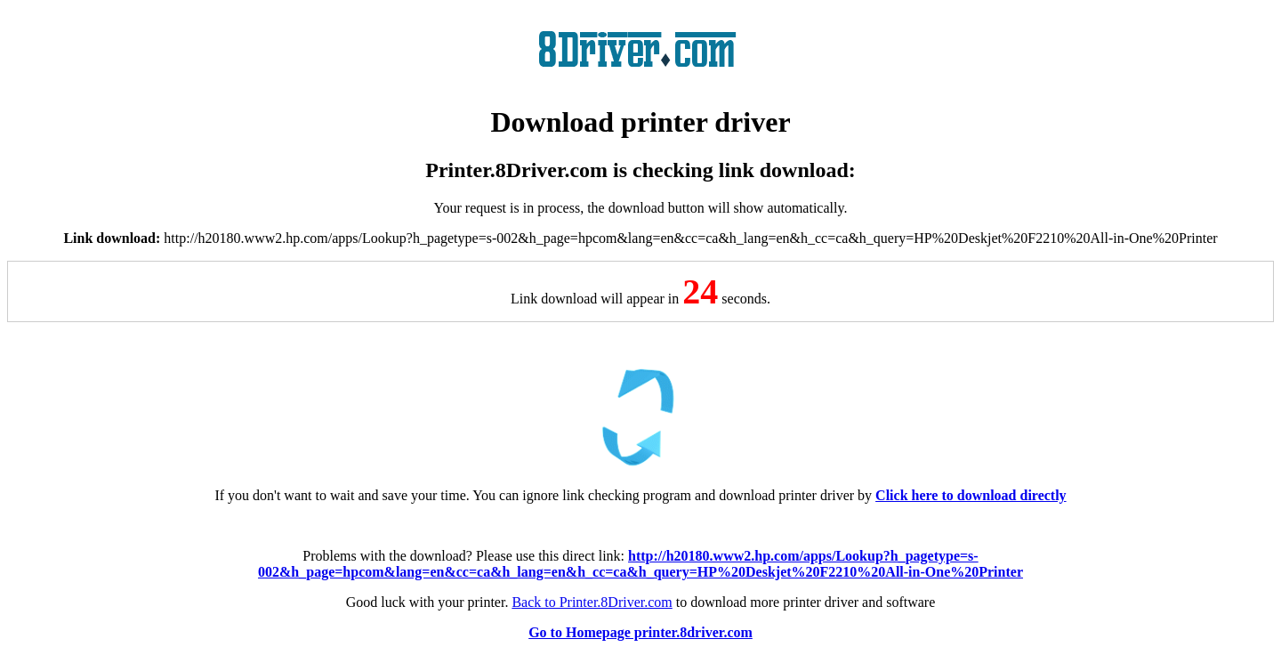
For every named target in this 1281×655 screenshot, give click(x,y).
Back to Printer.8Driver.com (592, 602)
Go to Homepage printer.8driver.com (640, 632)
